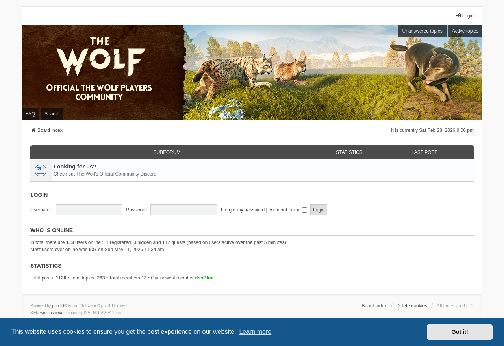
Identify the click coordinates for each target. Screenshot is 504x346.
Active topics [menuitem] (465, 31)
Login (39, 195)
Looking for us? (75, 166)
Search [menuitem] (51, 114)
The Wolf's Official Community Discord (116, 174)
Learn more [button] (255, 331)
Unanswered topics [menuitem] (422, 31)
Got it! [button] (460, 332)
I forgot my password (243, 210)
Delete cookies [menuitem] (411, 306)
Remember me (288, 210)
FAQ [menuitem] (30, 114)
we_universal (51, 313)
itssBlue (204, 278)
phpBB (58, 305)
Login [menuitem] (464, 16)
